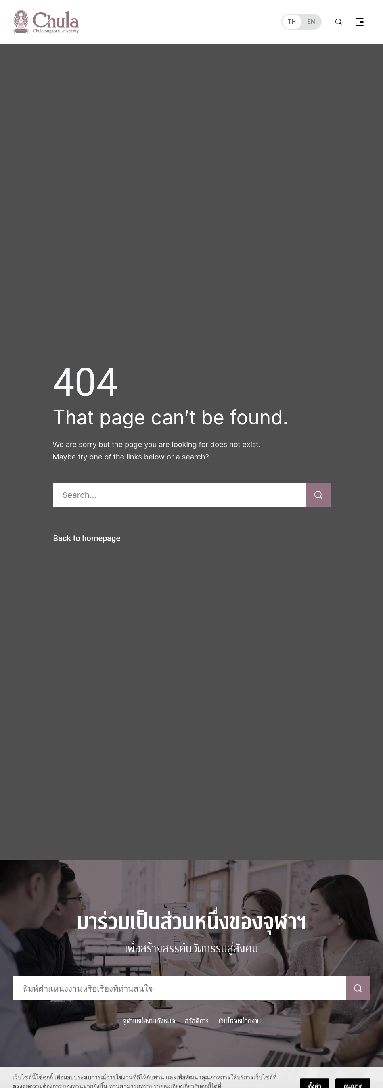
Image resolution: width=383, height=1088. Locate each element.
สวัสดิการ (197, 1021)
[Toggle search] (338, 22)
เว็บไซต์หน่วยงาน (239, 1021)
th (292, 21)
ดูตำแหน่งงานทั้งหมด (148, 1021)
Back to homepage (87, 538)
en (311, 21)
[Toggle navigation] (359, 22)
